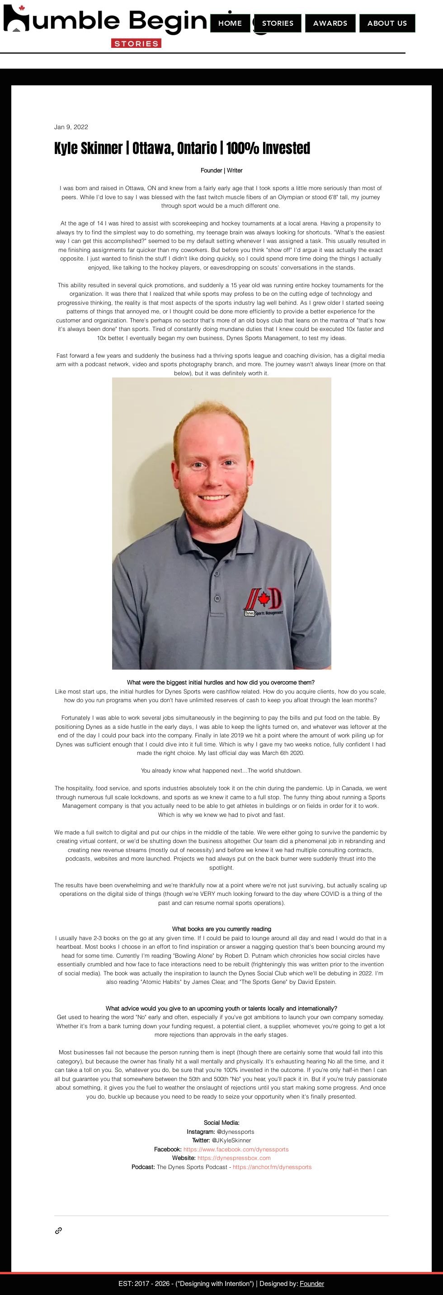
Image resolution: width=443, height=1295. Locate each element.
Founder (312, 1283)
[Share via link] (58, 1230)
